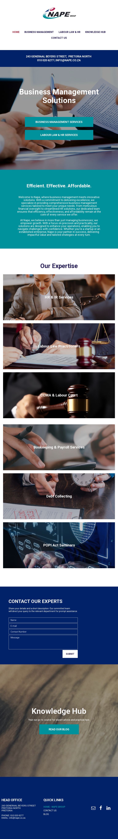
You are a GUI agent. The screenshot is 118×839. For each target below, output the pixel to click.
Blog (46, 814)
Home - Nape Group (54, 807)
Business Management (39, 32)
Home (16, 32)
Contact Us (59, 37)
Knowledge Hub (95, 32)
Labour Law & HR (69, 32)
